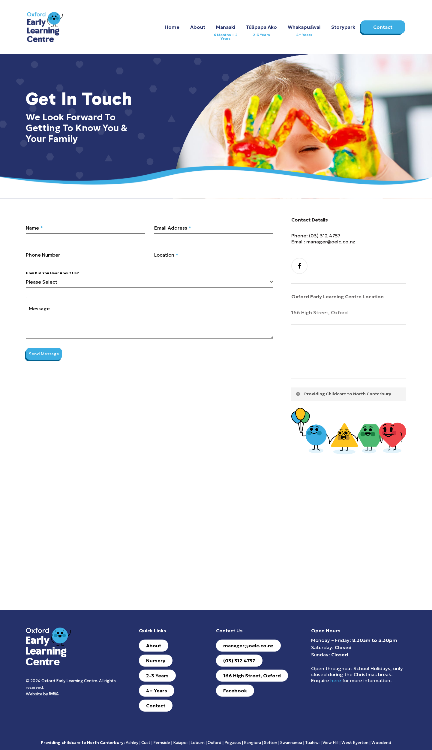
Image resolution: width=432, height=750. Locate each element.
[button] (153, 646)
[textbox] (148, 282)
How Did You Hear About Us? (52, 273)
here (335, 680)
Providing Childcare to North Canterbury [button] (343, 393)
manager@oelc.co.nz (330, 242)
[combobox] (149, 282)
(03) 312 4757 (324, 236)
